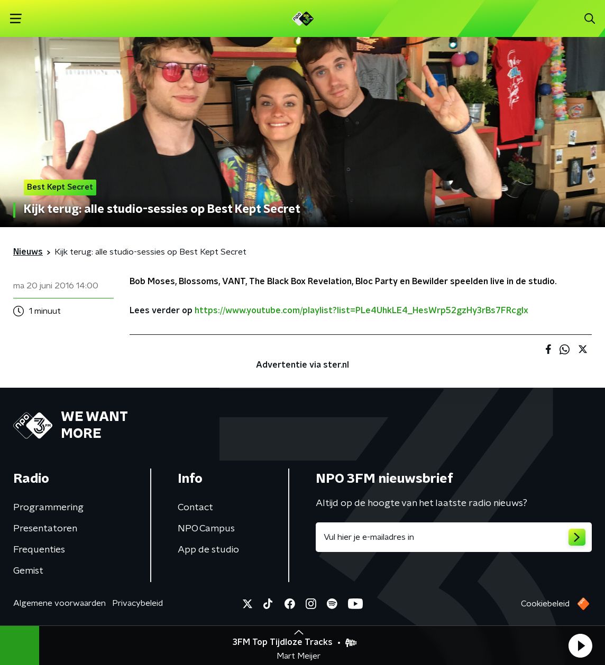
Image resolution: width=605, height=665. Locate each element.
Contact (195, 507)
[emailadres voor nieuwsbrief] (454, 537)
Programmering (48, 507)
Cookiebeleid (545, 604)
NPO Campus (206, 528)
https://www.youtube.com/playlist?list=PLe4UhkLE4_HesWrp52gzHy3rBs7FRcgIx (361, 310)
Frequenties (39, 550)
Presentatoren (45, 528)
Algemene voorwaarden (59, 603)
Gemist (28, 571)
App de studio (208, 550)
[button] (580, 645)
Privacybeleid (137, 603)
